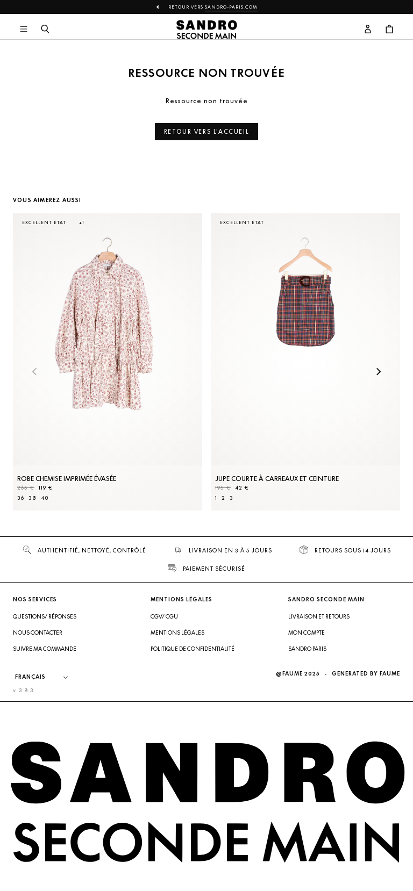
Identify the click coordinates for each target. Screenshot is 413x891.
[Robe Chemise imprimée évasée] (107, 362)
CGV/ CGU (164, 616)
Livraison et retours (319, 616)
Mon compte (306, 632)
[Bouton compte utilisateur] (368, 29)
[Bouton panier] (389, 29)
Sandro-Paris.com (231, 7)
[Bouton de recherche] (45, 29)
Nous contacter (37, 632)
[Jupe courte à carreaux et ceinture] (305, 362)
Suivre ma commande (44, 648)
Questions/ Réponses (44, 616)
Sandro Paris (307, 648)
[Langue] (47, 677)
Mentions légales (177, 632)
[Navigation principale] (23, 29)
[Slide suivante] (378, 372)
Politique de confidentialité (192, 648)
